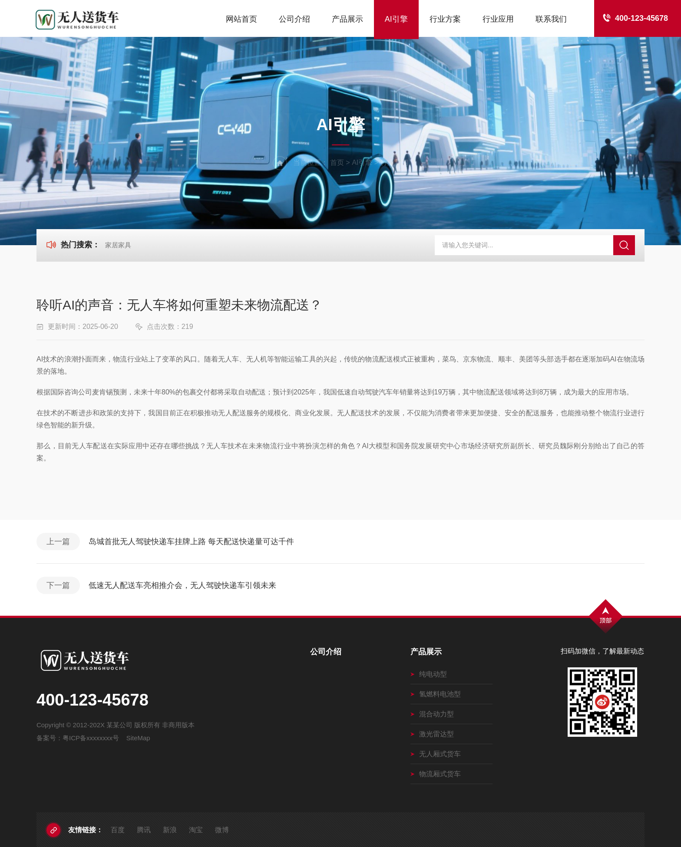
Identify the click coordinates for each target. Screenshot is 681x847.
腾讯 (144, 830)
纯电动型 (428, 674)
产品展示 (347, 19)
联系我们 (551, 19)
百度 (118, 830)
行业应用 (498, 19)
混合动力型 (432, 714)
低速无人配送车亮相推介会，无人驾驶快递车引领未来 (182, 585)
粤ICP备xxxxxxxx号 (91, 738)
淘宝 (196, 830)
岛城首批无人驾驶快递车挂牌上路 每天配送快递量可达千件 (191, 541)
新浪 (170, 830)
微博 (222, 830)
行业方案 (445, 19)
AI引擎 (396, 19)
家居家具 (118, 245)
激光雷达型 (432, 734)
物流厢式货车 (435, 774)
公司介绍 (294, 19)
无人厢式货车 (435, 754)
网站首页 (241, 19)
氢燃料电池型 (435, 694)
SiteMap (138, 738)
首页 (337, 162)
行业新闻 (394, 162)
